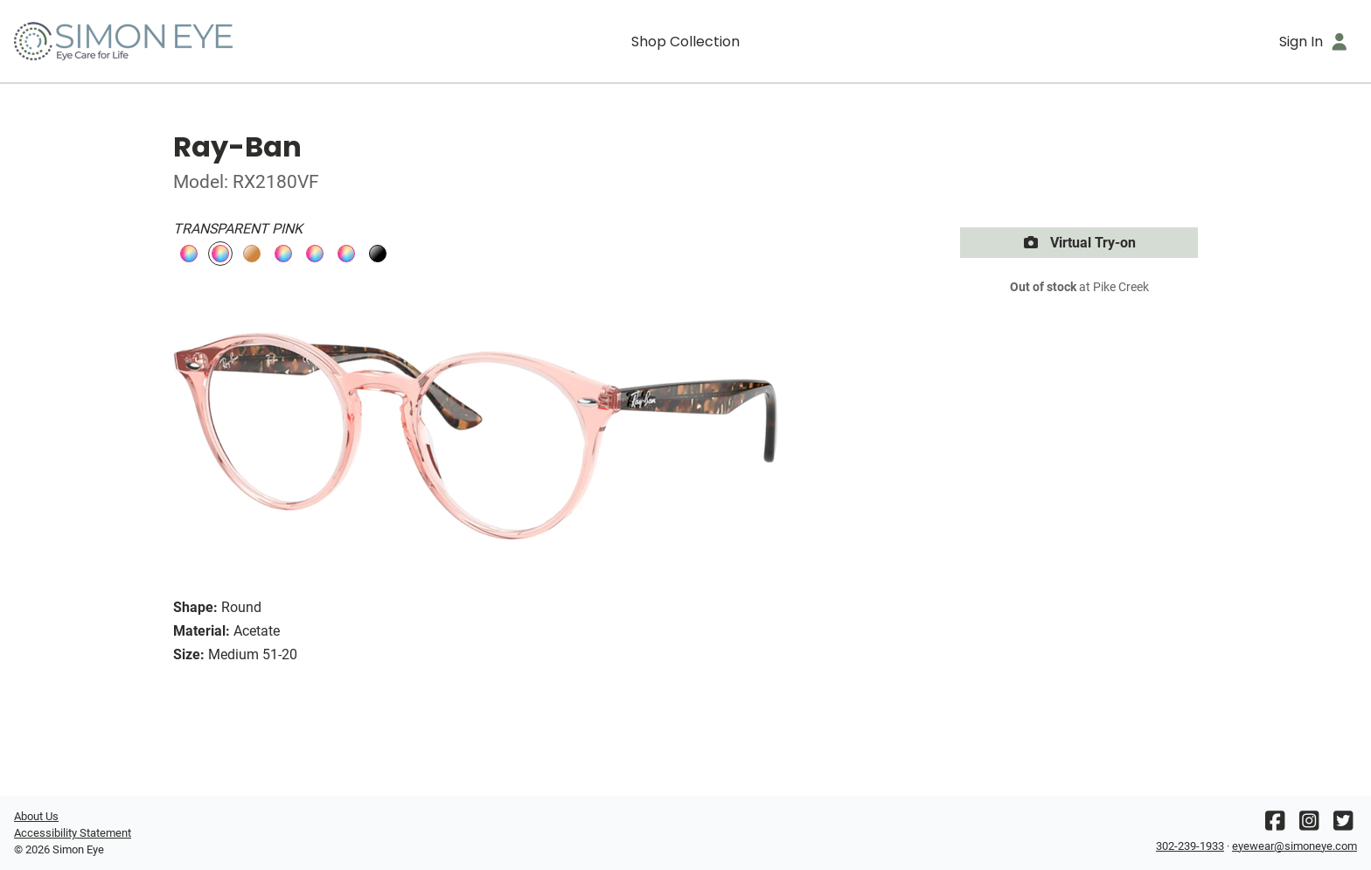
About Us (36, 816)
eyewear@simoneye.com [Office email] (1294, 846)
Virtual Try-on (1079, 242)
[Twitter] (1343, 825)
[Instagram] (1309, 825)
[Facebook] (1275, 825)
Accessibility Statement (72, 832)
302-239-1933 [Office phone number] (1190, 846)
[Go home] (182, 41)
